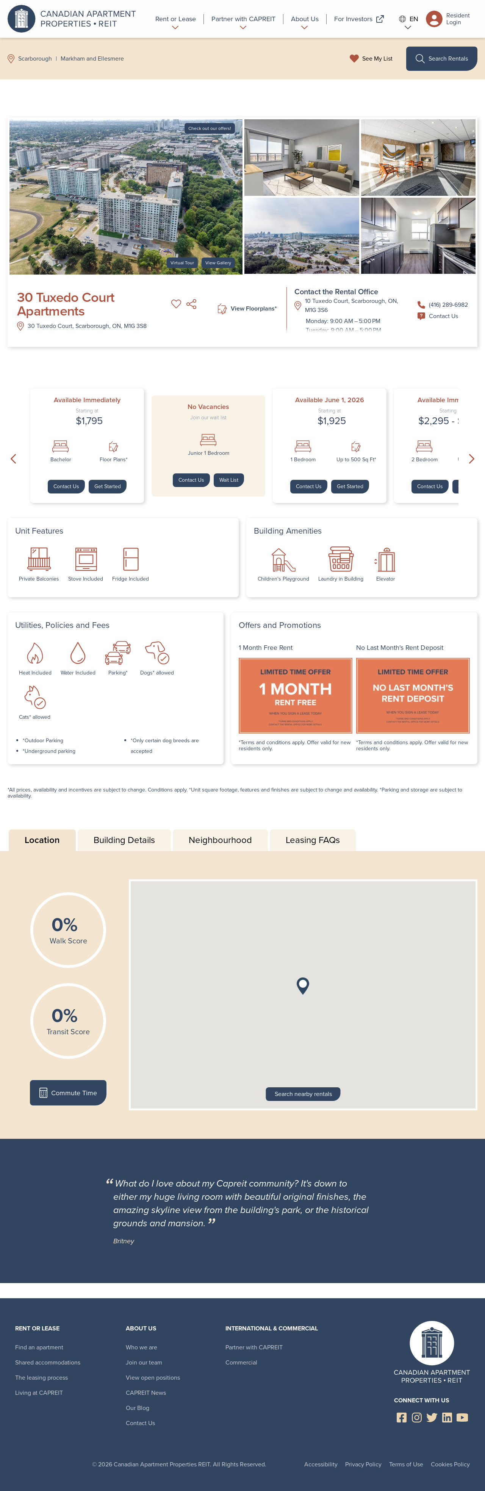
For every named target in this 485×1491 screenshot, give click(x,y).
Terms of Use (406, 1464)
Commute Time (68, 1093)
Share (191, 304)
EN (409, 19)
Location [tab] (42, 840)
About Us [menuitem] (141, 1328)
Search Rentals (442, 58)
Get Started (107, 486)
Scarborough (35, 58)
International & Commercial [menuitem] (271, 1328)
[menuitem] (176, 19)
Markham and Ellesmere (92, 58)
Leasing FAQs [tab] (313, 840)
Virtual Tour (182, 262)
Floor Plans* (114, 460)
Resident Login (448, 19)
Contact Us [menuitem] (140, 1423)
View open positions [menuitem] (153, 1377)
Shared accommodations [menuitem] (47, 1362)
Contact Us (438, 316)
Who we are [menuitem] (141, 1347)
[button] (303, 986)
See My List (377, 58)
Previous (13, 458)
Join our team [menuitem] (144, 1362)
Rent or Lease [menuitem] (37, 1328)
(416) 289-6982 (443, 304)
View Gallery (218, 262)
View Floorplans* (247, 308)
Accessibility (321, 1464)
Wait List (228, 480)
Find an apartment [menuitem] (39, 1347)
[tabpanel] (242, 994)
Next (471, 458)
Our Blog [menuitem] (137, 1408)
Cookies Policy (450, 1464)
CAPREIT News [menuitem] (146, 1392)
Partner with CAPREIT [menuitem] (254, 1347)
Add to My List (176, 304)
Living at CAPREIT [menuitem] (39, 1392)
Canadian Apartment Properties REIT (74, 19)
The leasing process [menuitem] (41, 1377)
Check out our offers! (209, 128)
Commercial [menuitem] (241, 1362)
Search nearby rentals (303, 1094)
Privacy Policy (363, 1464)
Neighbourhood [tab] (220, 840)
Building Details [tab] (124, 840)
